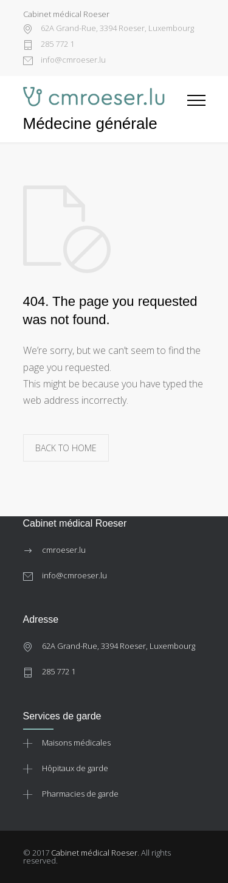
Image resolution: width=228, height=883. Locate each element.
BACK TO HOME (66, 448)
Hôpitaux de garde (75, 768)
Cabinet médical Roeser (94, 852)
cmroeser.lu (64, 549)
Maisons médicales (76, 742)
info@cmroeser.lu (72, 60)
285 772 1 (56, 44)
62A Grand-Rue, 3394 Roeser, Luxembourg (116, 28)
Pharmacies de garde (80, 793)
